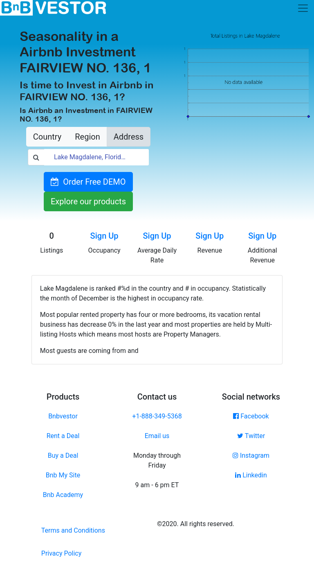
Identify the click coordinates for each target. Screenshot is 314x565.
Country (47, 137)
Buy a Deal (63, 455)
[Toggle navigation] (303, 8)
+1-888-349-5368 (157, 416)
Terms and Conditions (73, 530)
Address (129, 137)
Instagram (251, 455)
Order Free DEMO (88, 182)
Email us (157, 436)
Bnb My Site (63, 475)
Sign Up (104, 236)
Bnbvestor (63, 416)
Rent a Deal (63, 436)
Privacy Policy (61, 553)
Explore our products (88, 201)
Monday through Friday (157, 460)
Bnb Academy (63, 495)
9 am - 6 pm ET (157, 485)
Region (87, 137)
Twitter (251, 436)
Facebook (251, 416)
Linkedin (251, 475)
